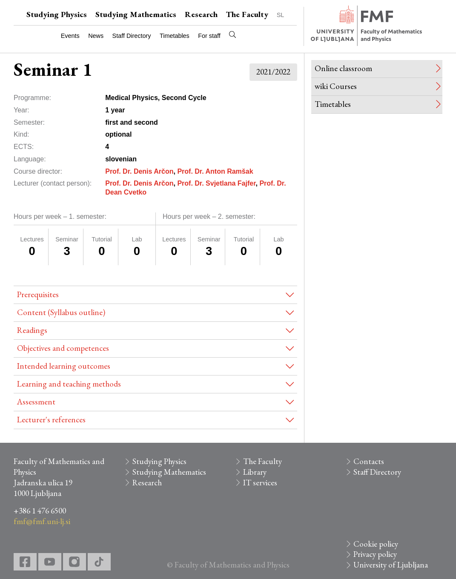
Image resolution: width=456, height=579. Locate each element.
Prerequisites (38, 294)
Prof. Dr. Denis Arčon (139, 171)
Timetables (174, 35)
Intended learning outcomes (63, 366)
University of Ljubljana (390, 564)
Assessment (36, 401)
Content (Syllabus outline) (61, 312)
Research (201, 14)
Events (70, 35)
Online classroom (343, 68)
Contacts (368, 461)
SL (280, 14)
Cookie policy (375, 544)
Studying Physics (56, 14)
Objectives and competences (63, 348)
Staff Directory (131, 35)
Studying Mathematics (135, 14)
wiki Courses (336, 86)
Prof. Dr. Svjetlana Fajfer (216, 183)
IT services (260, 482)
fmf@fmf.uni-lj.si (42, 521)
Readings (32, 330)
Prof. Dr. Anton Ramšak (215, 171)
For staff (209, 35)
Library (255, 472)
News (95, 35)
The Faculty (247, 14)
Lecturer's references (51, 419)
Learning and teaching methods (69, 383)
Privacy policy (375, 554)
